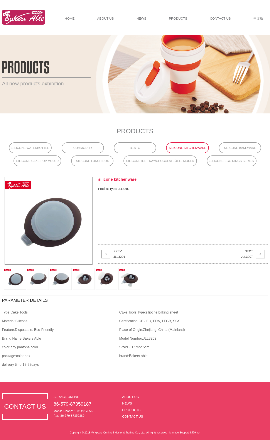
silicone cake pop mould (37, 161)
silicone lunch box (92, 161)
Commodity (82, 148)
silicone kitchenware (187, 148)
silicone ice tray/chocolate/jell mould (160, 161)
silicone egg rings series (231, 161)
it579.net (195, 432)
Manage (174, 432)
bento (135, 148)
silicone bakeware (240, 148)
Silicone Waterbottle (30, 148)
